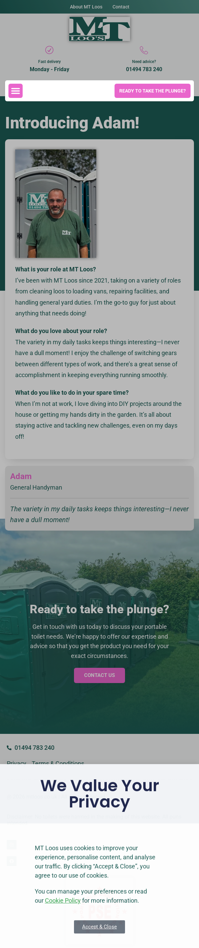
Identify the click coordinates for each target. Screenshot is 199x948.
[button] (15, 91)
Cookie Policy (63, 919)
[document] (99, 474)
